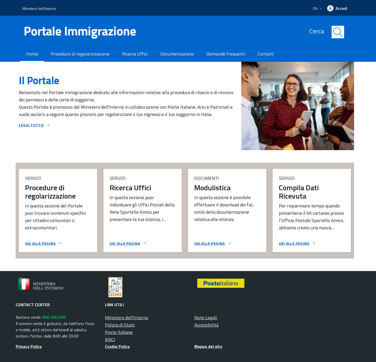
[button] (318, 8)
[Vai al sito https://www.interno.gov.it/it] (60, 284)
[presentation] (330, 8)
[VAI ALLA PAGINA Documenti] (212, 243)
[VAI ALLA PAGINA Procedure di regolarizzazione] (43, 243)
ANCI (110, 339)
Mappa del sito (208, 346)
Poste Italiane (119, 332)
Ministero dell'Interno (39, 8)
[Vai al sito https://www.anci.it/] (149, 287)
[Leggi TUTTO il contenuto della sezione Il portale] (128, 125)
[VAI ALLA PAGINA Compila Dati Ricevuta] (297, 243)
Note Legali (205, 317)
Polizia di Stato (120, 324)
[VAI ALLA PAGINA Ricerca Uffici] (128, 243)
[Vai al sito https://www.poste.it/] (239, 283)
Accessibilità (206, 324)
